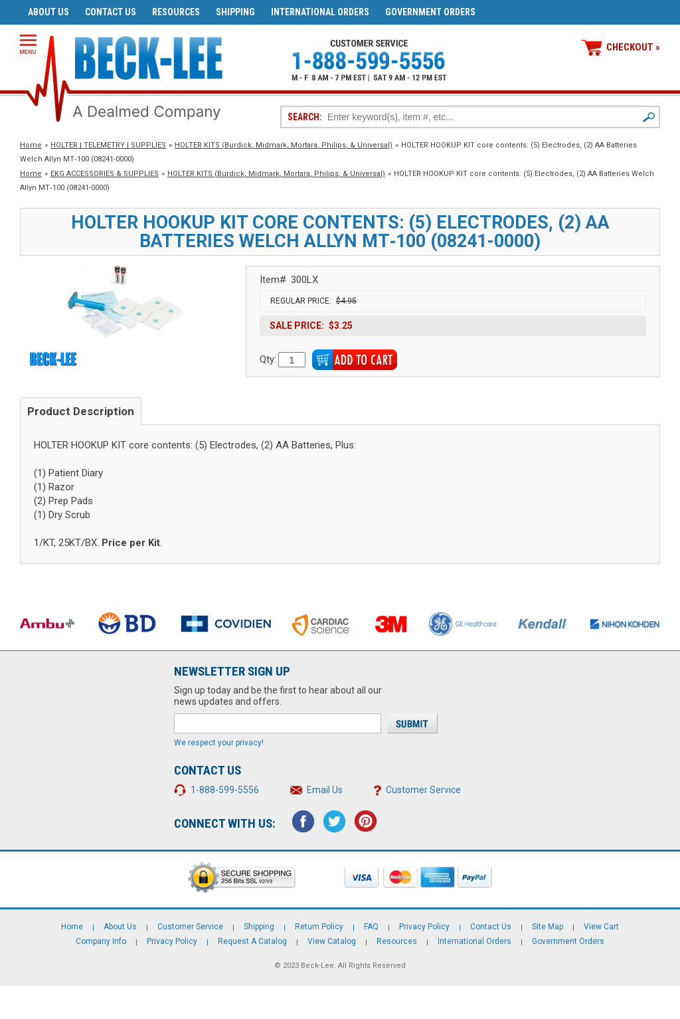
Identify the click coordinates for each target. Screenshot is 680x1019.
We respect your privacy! (219, 742)
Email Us (325, 790)
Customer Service (423, 790)
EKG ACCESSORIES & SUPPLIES (104, 173)
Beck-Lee (317, 965)
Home (31, 145)
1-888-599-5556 (225, 790)
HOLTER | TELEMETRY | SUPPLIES (108, 145)
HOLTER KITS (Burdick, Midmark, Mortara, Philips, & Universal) (283, 145)
